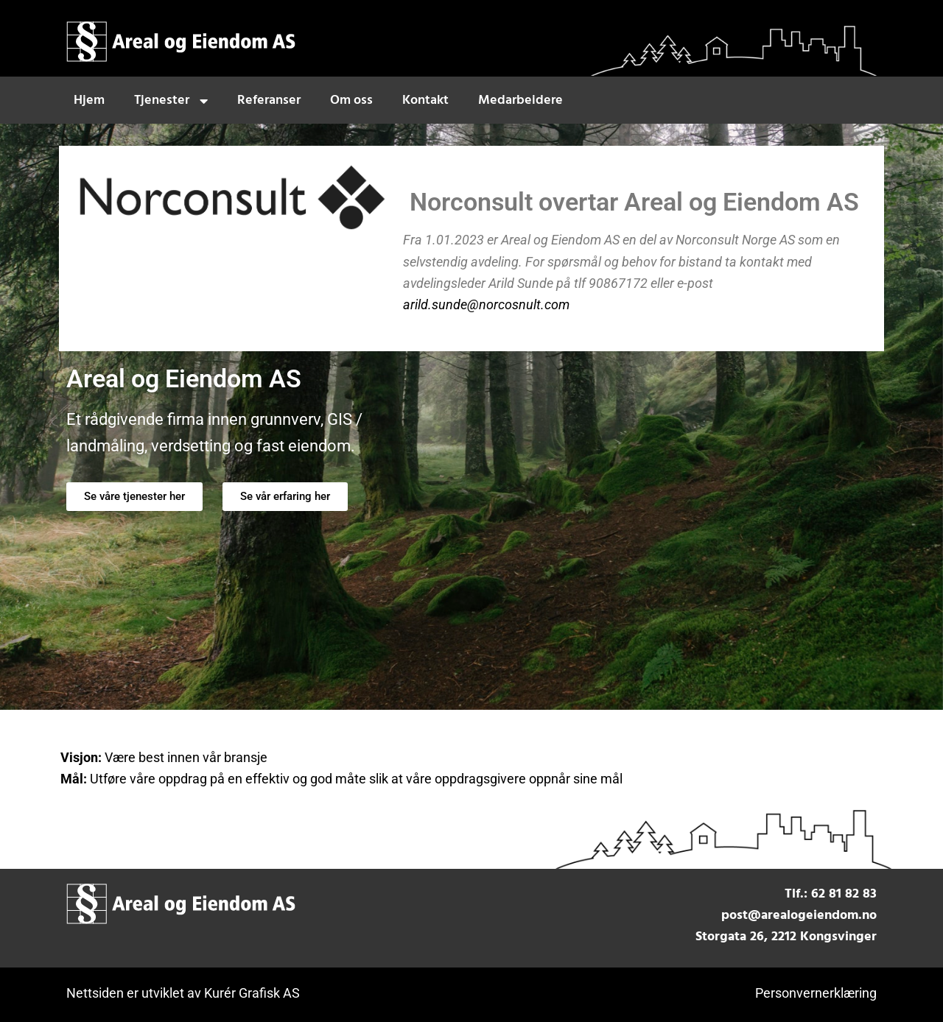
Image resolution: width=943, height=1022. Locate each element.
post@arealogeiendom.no (799, 915)
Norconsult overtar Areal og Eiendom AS (634, 202)
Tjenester (171, 101)
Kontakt (425, 100)
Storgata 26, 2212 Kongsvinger (786, 937)
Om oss (351, 100)
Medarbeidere (520, 100)
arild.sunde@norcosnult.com (486, 304)
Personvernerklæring (816, 993)
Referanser (269, 100)
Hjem (89, 100)
